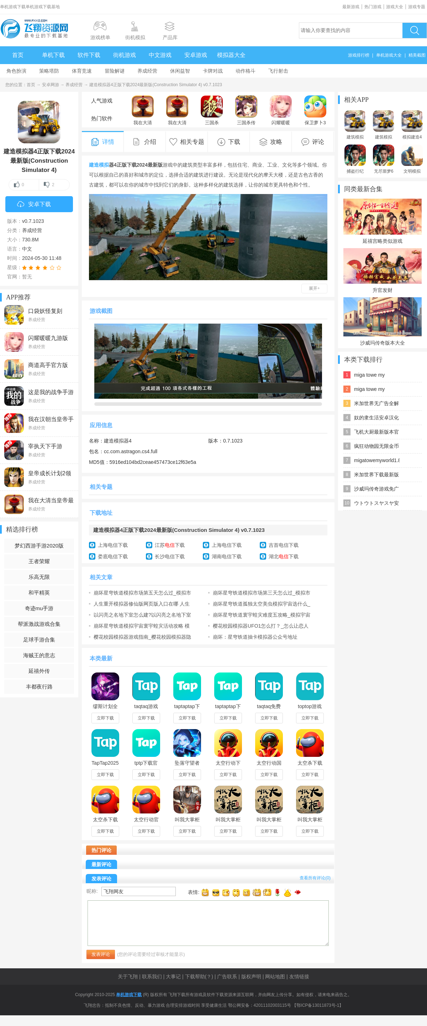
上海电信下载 (113, 545)
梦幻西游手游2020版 (39, 546)
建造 (94, 165)
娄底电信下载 (113, 556)
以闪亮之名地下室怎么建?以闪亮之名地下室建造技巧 (142, 615)
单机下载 (53, 55)
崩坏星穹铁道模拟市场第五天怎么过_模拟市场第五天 (142, 593)
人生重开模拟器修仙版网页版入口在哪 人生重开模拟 (142, 604)
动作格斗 (245, 71)
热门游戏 (372, 6)
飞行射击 (278, 71)
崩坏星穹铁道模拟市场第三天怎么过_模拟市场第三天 (261, 593)
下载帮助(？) (199, 976)
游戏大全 (394, 6)
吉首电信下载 (284, 545)
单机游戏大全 (389, 55)
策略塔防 (49, 71)
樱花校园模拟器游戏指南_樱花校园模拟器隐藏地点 (142, 637)
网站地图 (275, 976)
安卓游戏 (195, 55)
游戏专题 (416, 6)
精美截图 (417, 55)
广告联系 (227, 976)
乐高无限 (39, 577)
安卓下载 (34, 204)
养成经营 (147, 71)
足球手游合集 (39, 640)
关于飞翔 (128, 976)
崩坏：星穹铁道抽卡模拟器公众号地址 (255, 637)
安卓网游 (50, 84)
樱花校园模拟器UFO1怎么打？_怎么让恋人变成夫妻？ (261, 626)
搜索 (414, 30)
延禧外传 (39, 671)
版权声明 (251, 976)
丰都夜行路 (39, 687)
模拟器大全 (231, 55)
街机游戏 (124, 55)
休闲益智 (180, 71)
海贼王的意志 (39, 655)
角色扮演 (16, 71)
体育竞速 (82, 71)
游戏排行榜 (358, 55)
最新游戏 (350, 6)
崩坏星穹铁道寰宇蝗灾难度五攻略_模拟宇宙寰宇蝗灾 (261, 615)
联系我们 (152, 976)
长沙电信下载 (170, 556)
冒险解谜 (115, 71)
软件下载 (89, 55)
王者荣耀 (39, 561)
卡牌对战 (213, 71)
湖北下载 (284, 556)
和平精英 (39, 593)
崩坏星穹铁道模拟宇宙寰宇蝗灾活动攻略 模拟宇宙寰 (142, 626)
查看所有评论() (315, 877)
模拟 (104, 165)
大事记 (173, 976)
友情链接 (299, 976)
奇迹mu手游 (39, 608)
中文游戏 (160, 55)
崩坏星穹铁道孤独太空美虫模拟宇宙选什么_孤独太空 (261, 604)
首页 (17, 55)
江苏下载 (170, 545)
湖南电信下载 (227, 556)
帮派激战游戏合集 (39, 624)
